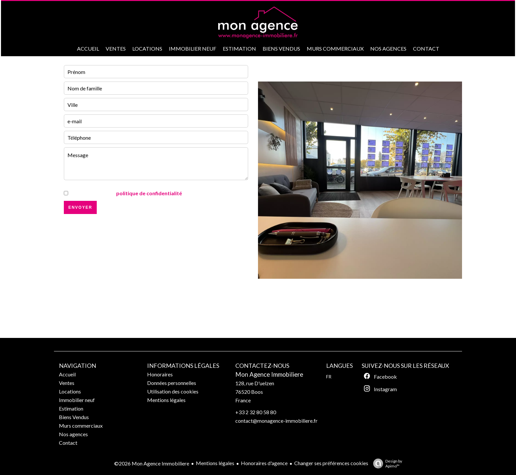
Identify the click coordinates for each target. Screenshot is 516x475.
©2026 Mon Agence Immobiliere (151, 463)
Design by (386, 463)
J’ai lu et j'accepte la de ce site (137, 193)
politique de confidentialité (149, 193)
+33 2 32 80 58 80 (255, 412)
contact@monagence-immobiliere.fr (276, 420)
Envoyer (80, 207)
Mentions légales (215, 463)
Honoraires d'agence (264, 463)
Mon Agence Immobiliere (269, 374)
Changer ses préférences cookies (331, 463)
